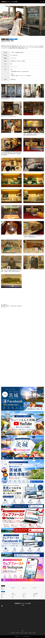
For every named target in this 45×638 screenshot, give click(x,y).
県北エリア (2, 587)
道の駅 (13, 593)
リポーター (24, 597)
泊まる (34, 596)
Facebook (23, 605)
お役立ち (24, 594)
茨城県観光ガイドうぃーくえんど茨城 (23, 603)
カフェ (13, 596)
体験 (1, 594)
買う (1, 596)
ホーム (11, 632)
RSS (22, 630)
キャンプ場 (13, 594)
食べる (2, 597)
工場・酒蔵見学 (35, 593)
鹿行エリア (3, 39)
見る (16, 39)
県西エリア (31, 632)
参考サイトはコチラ (13, 66)
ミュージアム (12, 39)
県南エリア (35, 587)
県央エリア (13, 587)
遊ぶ (23, 596)
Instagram (21, 605)
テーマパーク (3, 593)
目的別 (34, 632)
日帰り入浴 (35, 594)
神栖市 (7, 39)
